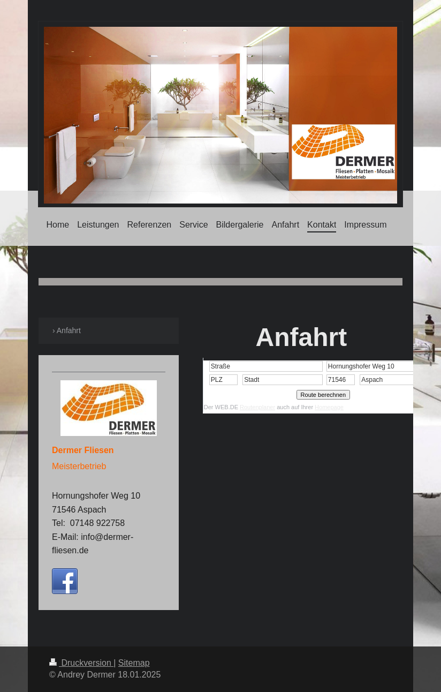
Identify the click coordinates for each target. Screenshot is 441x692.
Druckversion (81, 662)
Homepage (329, 407)
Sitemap (134, 662)
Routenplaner (257, 407)
